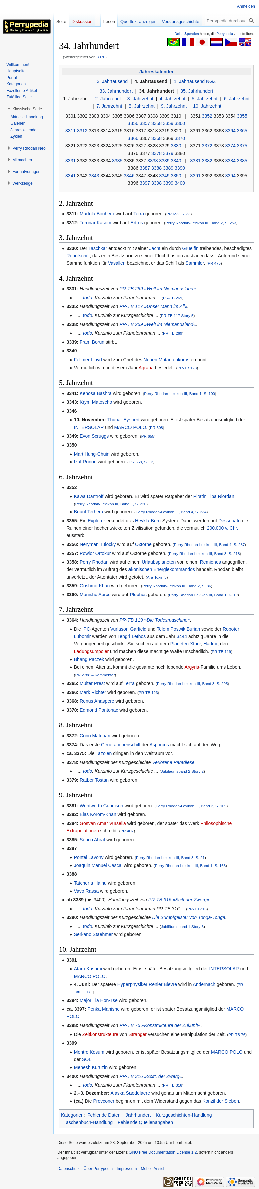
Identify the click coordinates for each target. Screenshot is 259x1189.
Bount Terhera (88, 511)
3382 (207, 160)
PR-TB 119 (221, 651)
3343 (94, 175)
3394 (230, 175)
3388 (156, 168)
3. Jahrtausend (112, 81)
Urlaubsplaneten (159, 562)
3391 (195, 175)
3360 (180, 123)
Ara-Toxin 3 (157, 577)
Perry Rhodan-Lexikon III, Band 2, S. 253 (200, 223)
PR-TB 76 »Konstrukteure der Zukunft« (160, 1025)
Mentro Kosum (89, 1052)
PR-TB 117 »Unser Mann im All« (153, 306)
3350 (176, 175)
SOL (86, 1059)
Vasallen (117, 263)
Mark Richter (93, 692)
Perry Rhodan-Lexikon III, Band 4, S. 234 (171, 512)
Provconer (103, 1101)
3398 (156, 183)
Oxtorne (143, 544)
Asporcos (159, 744)
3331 (70, 160)
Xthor (195, 643)
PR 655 (147, 436)
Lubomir (82, 636)
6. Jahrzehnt (237, 98)
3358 (156, 123)
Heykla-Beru (148, 520)
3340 (176, 160)
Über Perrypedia (98, 1168)
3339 (164, 160)
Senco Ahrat (92, 839)
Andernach (204, 984)
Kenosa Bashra (96, 393)
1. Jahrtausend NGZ (195, 81)
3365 (242, 130)
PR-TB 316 (197, 909)
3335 (117, 160)
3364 (230, 130)
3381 (195, 160)
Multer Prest (92, 683)
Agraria (146, 367)
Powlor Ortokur (95, 553)
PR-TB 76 (236, 1034)
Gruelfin (190, 248)
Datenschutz (68, 1168)
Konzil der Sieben (220, 1101)
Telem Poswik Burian (178, 629)
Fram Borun (92, 342)
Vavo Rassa (86, 891)
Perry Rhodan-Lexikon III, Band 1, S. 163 (190, 865)
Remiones (210, 562)
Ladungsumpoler (91, 651)
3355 (242, 116)
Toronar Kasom (95, 222)
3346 (129, 175)
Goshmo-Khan (95, 585)
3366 (133, 138)
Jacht (154, 248)
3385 (242, 160)
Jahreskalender (156, 71)
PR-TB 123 (187, 368)
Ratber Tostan (94, 780)
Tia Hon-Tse (105, 1000)
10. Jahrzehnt (207, 106)
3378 (156, 153)
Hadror (210, 643)
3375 (242, 145)
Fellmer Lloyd (88, 359)
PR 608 (156, 427)
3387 (145, 168)
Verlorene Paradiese (173, 762)
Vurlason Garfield (128, 629)
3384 (230, 160)
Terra (138, 213)
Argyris (192, 667)
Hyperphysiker (132, 984)
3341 (70, 175)
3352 (207, 116)
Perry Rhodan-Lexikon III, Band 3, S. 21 (170, 857)
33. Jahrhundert (116, 91)
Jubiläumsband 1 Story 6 (182, 926)
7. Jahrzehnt (109, 106)
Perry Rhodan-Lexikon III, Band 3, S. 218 (204, 553)
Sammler (194, 263)
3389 (168, 168)
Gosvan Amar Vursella (103, 823)
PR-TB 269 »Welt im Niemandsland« (157, 288)
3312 (82, 130)
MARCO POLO (130, 427)
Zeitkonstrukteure (100, 1034)
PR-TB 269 (172, 298)
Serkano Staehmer (93, 934)
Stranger (137, 1034)
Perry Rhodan (94, 562)
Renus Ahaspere (97, 701)
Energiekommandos (174, 569)
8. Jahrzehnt (142, 106)
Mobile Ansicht (153, 1168)
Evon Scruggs (94, 436)
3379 (168, 153)
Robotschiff (78, 255)
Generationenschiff (120, 744)
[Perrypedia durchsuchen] (230, 20)
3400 (180, 183)
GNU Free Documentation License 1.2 (163, 1152)
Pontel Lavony (89, 857)
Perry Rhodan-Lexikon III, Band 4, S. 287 (209, 544)
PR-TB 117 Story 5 (177, 315)
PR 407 (127, 831)
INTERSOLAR (89, 427)
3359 (168, 123)
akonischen (140, 569)
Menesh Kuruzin (91, 1067)
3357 (145, 123)
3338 (152, 160)
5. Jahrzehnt (204, 98)
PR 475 (214, 263)
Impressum (127, 1168)
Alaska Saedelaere (130, 1093)
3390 (180, 168)
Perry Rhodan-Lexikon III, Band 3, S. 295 (192, 683)
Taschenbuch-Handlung (88, 1122)
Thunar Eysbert (123, 419)
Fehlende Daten (104, 1115)
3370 (101, 57)
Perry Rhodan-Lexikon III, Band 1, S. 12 (203, 595)
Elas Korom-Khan (98, 814)
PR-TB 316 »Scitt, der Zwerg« (150, 1076)
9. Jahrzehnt (174, 106)
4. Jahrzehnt (172, 98)
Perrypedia (224, 34)
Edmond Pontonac (99, 710)
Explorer (96, 520)
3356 (133, 123)
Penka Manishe (103, 1009)
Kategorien (72, 1115)
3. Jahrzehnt (140, 98)
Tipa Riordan (221, 496)
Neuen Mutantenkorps (167, 359)
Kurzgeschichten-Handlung (184, 1115)
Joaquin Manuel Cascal (98, 865)
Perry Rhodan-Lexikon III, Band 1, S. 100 (179, 393)
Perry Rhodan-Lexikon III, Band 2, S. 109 (191, 806)
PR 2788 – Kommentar (95, 675)
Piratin (200, 496)
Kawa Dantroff (88, 496)
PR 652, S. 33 (178, 214)
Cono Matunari (95, 735)
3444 (182, 636)
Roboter (231, 629)
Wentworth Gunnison (101, 805)
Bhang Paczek (89, 659)
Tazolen (104, 753)
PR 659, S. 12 (141, 462)
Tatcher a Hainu (90, 883)
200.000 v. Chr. (222, 528)
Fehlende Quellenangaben (145, 1122)
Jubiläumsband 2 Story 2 (182, 771)
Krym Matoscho (96, 402)
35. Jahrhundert (196, 91)
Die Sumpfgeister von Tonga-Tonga (188, 917)
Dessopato (229, 520)
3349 (164, 175)
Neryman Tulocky (98, 544)
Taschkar (97, 248)
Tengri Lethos (131, 636)
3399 (168, 183)
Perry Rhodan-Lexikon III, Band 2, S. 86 (176, 586)
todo (87, 297)
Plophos (138, 594)
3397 (145, 183)
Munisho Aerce (95, 594)
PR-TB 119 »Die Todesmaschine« (154, 620)
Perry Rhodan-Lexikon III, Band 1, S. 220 (111, 504)
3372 (207, 145)
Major (85, 1000)
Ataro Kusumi (88, 968)
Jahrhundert (138, 1115)
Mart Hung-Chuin (92, 454)
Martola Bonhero (97, 213)
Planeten (179, 643)
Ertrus (137, 222)
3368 (156, 138)
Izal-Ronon (85, 461)
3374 (230, 145)
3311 (70, 130)
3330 (176, 145)
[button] (27, 109)
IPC (86, 629)
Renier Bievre (163, 984)
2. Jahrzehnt (108, 98)
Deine (187, 34)
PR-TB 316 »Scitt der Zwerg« (178, 899)
